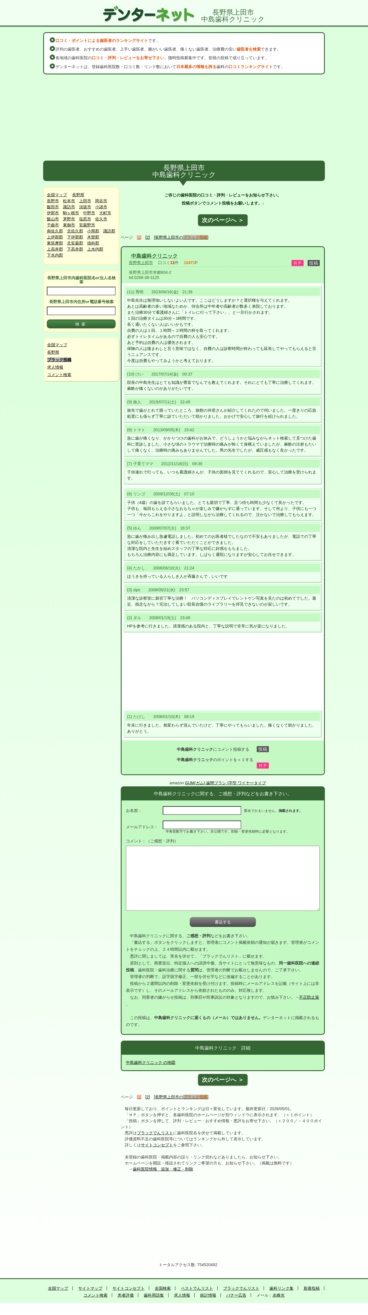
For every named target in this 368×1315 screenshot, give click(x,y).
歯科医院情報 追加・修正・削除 (163, 1169)
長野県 (78, 194)
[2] (147, 237)
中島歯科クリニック (154, 256)
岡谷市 (101, 201)
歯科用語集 (154, 1295)
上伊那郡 (55, 237)
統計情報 (208, 1295)
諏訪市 (69, 207)
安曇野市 (87, 225)
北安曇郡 (75, 243)
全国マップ (57, 194)
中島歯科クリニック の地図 (150, 1062)
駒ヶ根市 (71, 213)
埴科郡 (93, 243)
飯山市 (53, 219)
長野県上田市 (141, 262)
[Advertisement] (184, 117)
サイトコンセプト (157, 1145)
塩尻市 (85, 219)
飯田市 (53, 207)
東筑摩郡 (55, 243)
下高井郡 (75, 249)
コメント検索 (59, 374)
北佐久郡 (75, 231)
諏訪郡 (109, 231)
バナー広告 (236, 1295)
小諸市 (101, 207)
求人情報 (55, 367)
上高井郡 (55, 249)
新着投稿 (312, 1288)
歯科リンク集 (281, 1288)
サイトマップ (90, 1288)
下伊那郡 (75, 237)
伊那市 (53, 213)
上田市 (85, 201)
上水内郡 (95, 249)
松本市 (69, 201)
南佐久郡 (55, 231)
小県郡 (93, 231)
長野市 (53, 201)
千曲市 (53, 225)
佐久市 (101, 219)
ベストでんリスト (197, 1288)
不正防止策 (309, 997)
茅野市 (69, 219)
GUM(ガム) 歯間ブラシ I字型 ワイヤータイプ (225, 783)
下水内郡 (55, 255)
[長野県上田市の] (181, 237)
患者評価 (126, 1295)
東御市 (69, 225)
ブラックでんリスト (155, 1133)
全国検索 (163, 1288)
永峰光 (279, 1295)
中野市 (89, 213)
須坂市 (85, 207)
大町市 (105, 213)
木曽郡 (93, 237)
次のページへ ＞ (223, 220)
